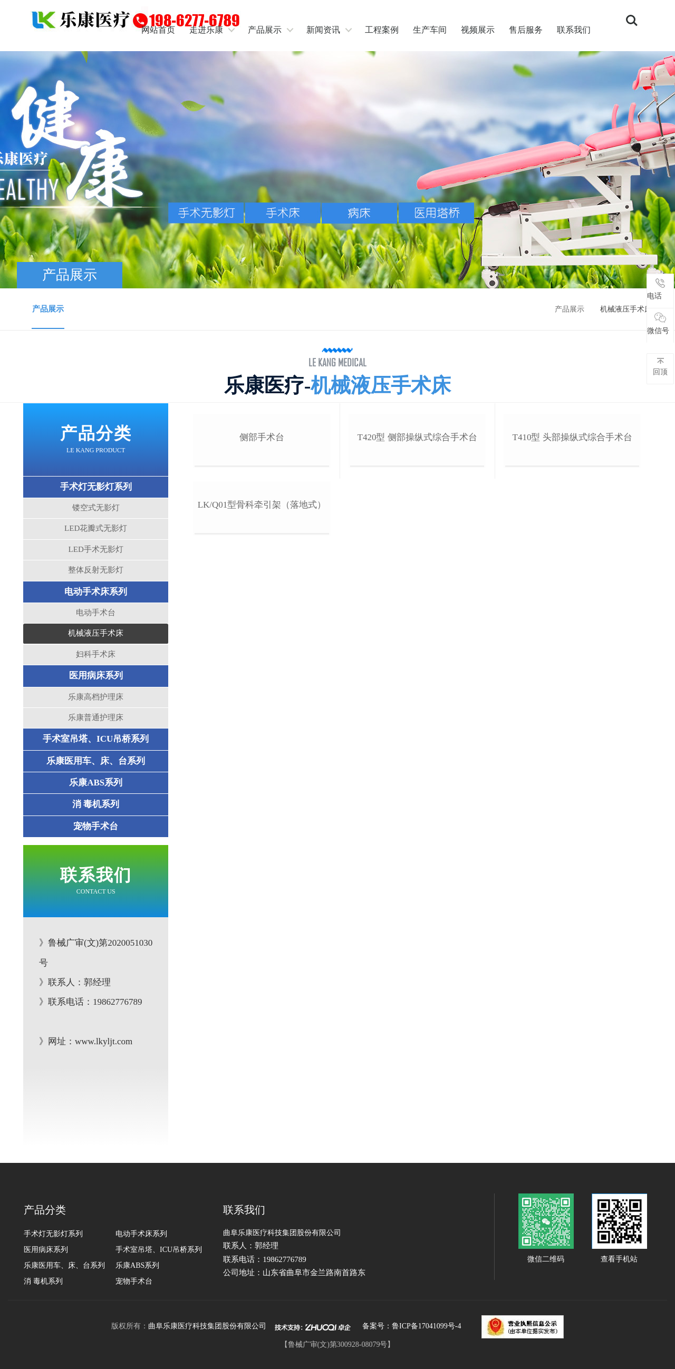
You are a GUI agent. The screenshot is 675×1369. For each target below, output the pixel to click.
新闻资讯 (323, 29)
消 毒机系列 (96, 806)
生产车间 (430, 29)
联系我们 (574, 29)
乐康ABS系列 (96, 784)
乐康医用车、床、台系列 (97, 763)
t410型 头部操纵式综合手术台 (571, 534)
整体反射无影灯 (97, 572)
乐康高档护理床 (97, 698)
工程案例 (382, 29)
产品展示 (265, 29)
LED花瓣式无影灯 (96, 530)
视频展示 (478, 29)
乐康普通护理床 (97, 719)
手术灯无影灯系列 (97, 488)
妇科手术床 (97, 656)
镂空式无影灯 (97, 509)
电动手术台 (97, 614)
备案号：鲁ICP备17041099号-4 (411, 1328)
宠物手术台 (97, 828)
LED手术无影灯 (97, 551)
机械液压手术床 (97, 635)
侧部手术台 (262, 534)
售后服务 (526, 29)
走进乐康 (206, 29)
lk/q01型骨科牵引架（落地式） (262, 698)
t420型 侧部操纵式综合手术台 (417, 534)
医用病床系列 (97, 678)
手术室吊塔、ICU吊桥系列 (97, 741)
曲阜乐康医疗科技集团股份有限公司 (207, 1328)
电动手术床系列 (97, 593)
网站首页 (158, 29)
